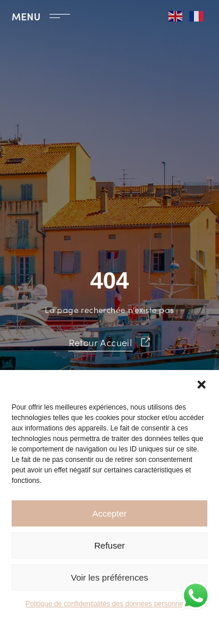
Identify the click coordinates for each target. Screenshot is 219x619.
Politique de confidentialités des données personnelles (110, 604)
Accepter (109, 513)
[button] (201, 384)
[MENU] (60, 16)
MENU (26, 16)
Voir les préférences (110, 577)
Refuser (109, 545)
